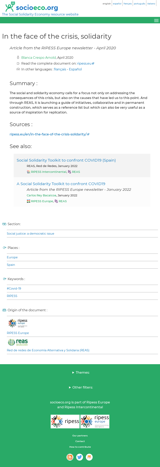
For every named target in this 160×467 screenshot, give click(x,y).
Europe (12, 257)
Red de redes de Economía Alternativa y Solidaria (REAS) (48, 350)
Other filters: (82, 387)
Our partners (80, 435)
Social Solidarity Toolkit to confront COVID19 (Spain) (66, 160)
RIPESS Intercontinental (48, 172)
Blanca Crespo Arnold (38, 58)
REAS (76, 172)
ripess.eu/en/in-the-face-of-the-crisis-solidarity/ (48, 134)
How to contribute (80, 446)
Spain (11, 265)
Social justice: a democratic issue (30, 233)
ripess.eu (84, 63)
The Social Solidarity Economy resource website (40, 14)
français (60, 69)
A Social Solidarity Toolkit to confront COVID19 (61, 183)
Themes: (83, 372)
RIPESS (12, 296)
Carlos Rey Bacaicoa (41, 195)
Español (75, 69)
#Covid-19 (14, 288)
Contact (80, 441)
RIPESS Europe (42, 201)
